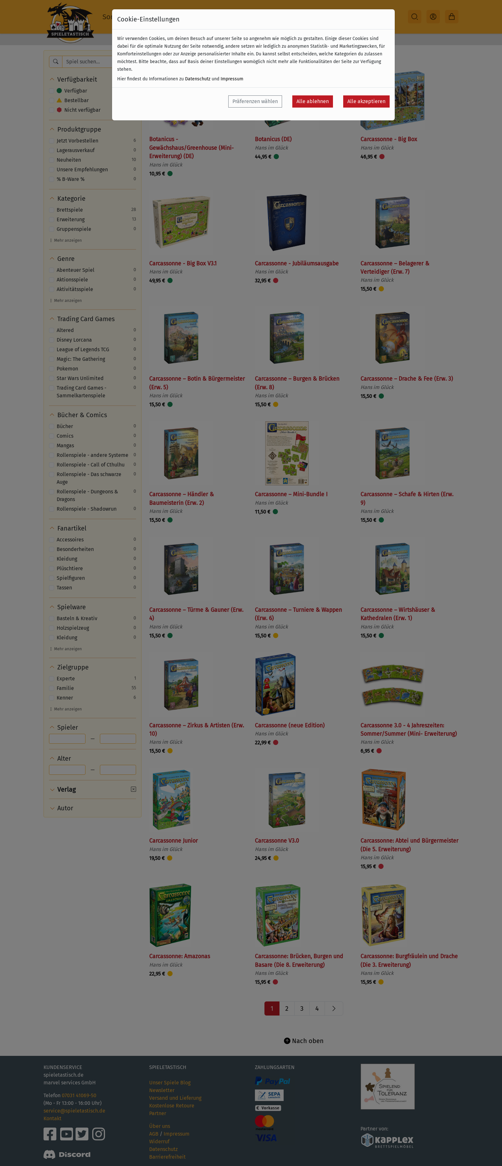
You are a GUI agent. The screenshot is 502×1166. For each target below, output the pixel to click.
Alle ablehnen (312, 101)
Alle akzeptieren (366, 101)
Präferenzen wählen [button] (255, 101)
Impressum (232, 79)
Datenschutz (197, 79)
